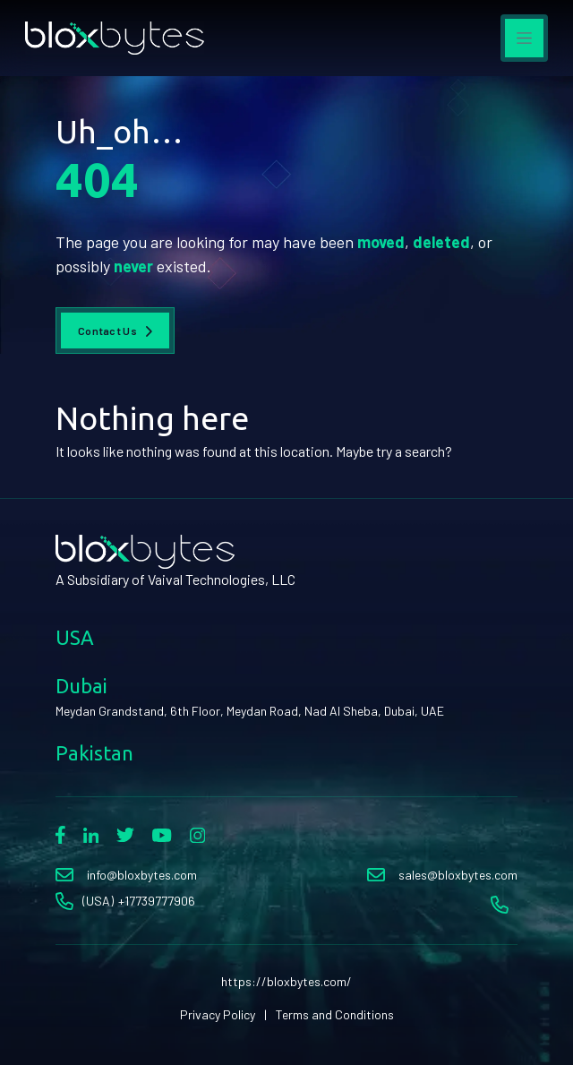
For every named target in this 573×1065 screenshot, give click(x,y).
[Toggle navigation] (524, 38)
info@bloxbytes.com (142, 874)
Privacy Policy (217, 1014)
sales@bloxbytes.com (457, 874)
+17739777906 (156, 900)
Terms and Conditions (335, 1014)
